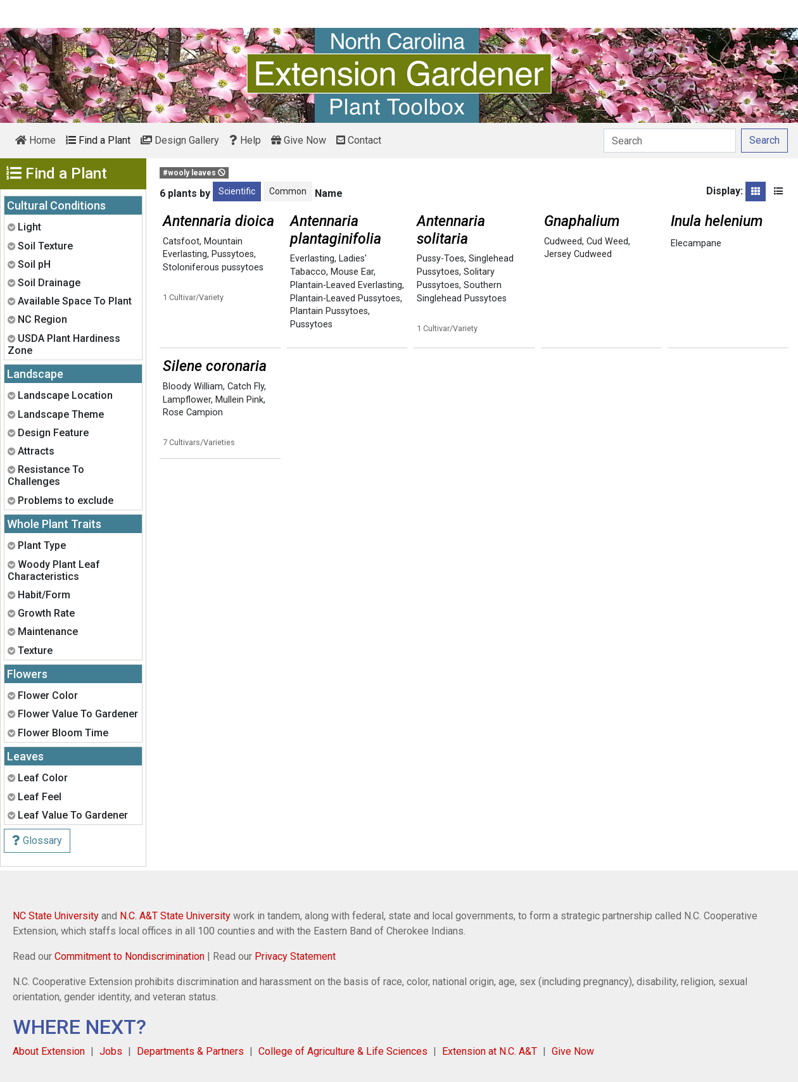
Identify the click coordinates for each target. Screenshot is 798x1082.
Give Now (298, 140)
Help (245, 140)
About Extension (49, 1051)
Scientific (236, 191)
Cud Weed (607, 241)
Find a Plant (98, 140)
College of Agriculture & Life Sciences (343, 1051)
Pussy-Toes (440, 258)
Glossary (37, 840)
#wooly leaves (194, 172)
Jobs (110, 1051)
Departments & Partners (190, 1051)
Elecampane (696, 243)
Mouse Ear (352, 272)
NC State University (56, 916)
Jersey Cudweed (578, 254)
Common (288, 191)
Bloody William (193, 386)
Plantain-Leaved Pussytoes (345, 298)
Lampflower (187, 399)
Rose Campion (193, 412)
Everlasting (312, 258)
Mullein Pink (239, 399)
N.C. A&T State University (175, 916)
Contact (358, 140)
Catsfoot (181, 241)
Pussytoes (233, 254)
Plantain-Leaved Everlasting (346, 285)
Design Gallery (180, 140)
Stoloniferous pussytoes (213, 267)
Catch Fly (245, 386)
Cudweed (563, 241)
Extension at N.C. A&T (489, 1051)
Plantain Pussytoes (329, 311)
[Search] (670, 141)
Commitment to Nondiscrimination (129, 956)
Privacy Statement (295, 956)
